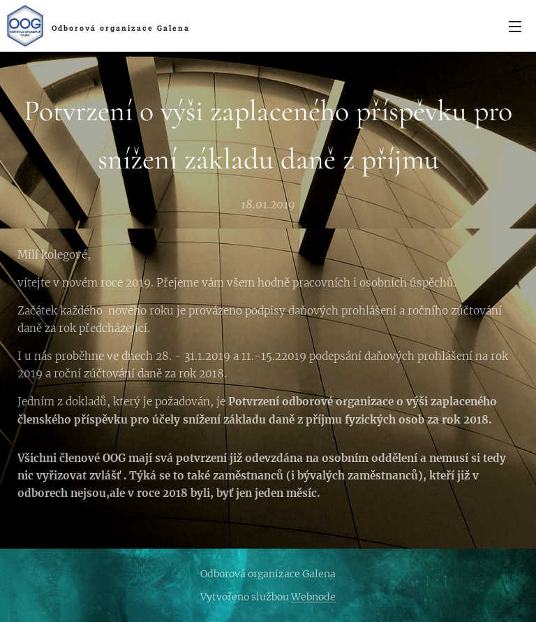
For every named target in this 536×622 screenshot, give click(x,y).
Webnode (313, 597)
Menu (515, 26)
